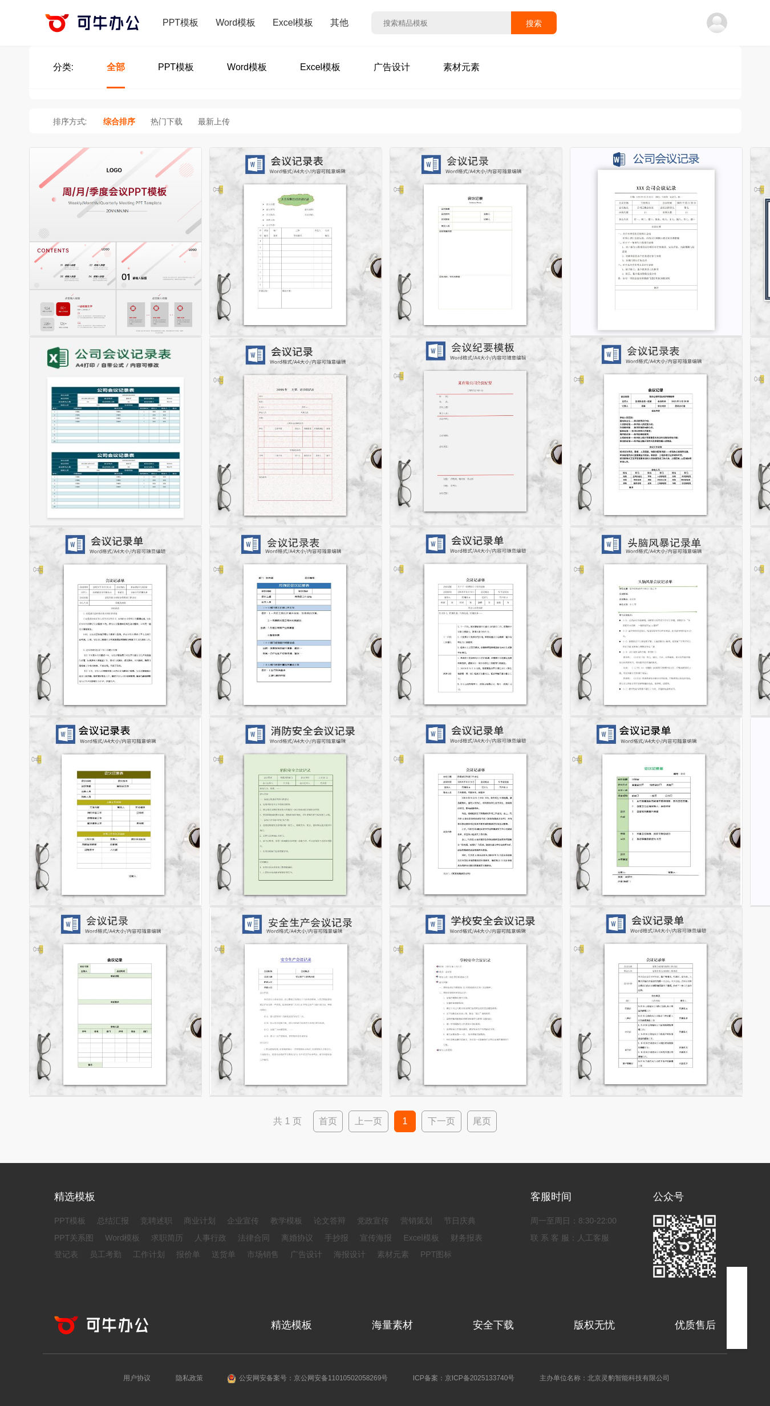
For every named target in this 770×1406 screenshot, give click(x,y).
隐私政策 (189, 1378)
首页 (328, 1121)
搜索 (534, 23)
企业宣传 (243, 1220)
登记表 (66, 1254)
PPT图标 (436, 1254)
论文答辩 (330, 1220)
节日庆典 (460, 1220)
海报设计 (350, 1254)
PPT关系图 (74, 1237)
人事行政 (210, 1237)
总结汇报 (113, 1220)
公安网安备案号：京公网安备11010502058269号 (313, 1378)
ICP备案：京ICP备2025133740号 (464, 1378)
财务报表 (467, 1237)
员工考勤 (105, 1254)
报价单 (188, 1254)
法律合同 (254, 1237)
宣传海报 (376, 1237)
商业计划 (200, 1220)
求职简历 (167, 1237)
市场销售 (263, 1254)
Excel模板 (293, 22)
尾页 (482, 1121)
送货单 (224, 1254)
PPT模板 (180, 22)
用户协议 (137, 1378)
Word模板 (236, 22)
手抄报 (336, 1237)
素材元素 (393, 1254)
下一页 (441, 1121)
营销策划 (416, 1220)
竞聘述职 (156, 1220)
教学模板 (286, 1220)
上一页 (368, 1121)
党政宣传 (373, 1220)
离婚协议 (297, 1237)
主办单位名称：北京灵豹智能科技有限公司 (605, 1378)
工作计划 (149, 1254)
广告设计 (306, 1254)
